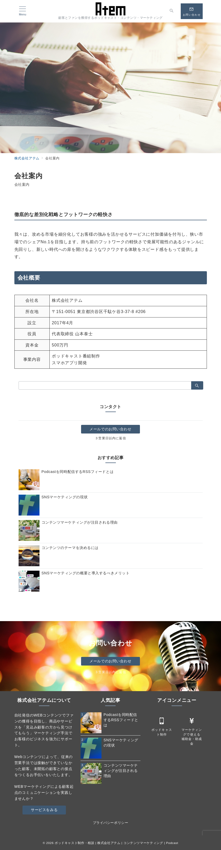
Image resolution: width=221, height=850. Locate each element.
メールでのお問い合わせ (110, 429)
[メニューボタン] (23, 11)
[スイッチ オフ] (171, 11)
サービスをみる (44, 810)
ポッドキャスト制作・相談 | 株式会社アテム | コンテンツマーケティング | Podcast (116, 843)
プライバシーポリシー (110, 823)
